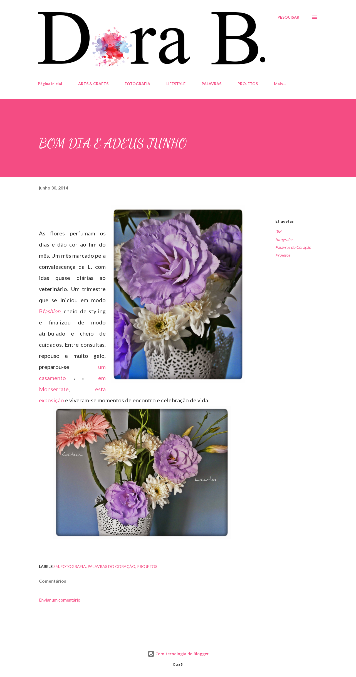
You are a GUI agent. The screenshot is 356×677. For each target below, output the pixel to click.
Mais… (280, 83)
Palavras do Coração (293, 247)
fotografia (283, 239)
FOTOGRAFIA (137, 83)
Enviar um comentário (59, 599)
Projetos (282, 255)
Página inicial (50, 83)
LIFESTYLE (176, 83)
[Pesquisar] (288, 17)
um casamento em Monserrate (72, 377)
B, (50, 311)
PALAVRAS (211, 83)
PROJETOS (248, 83)
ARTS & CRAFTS (93, 83)
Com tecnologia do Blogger (178, 653)
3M (278, 231)
